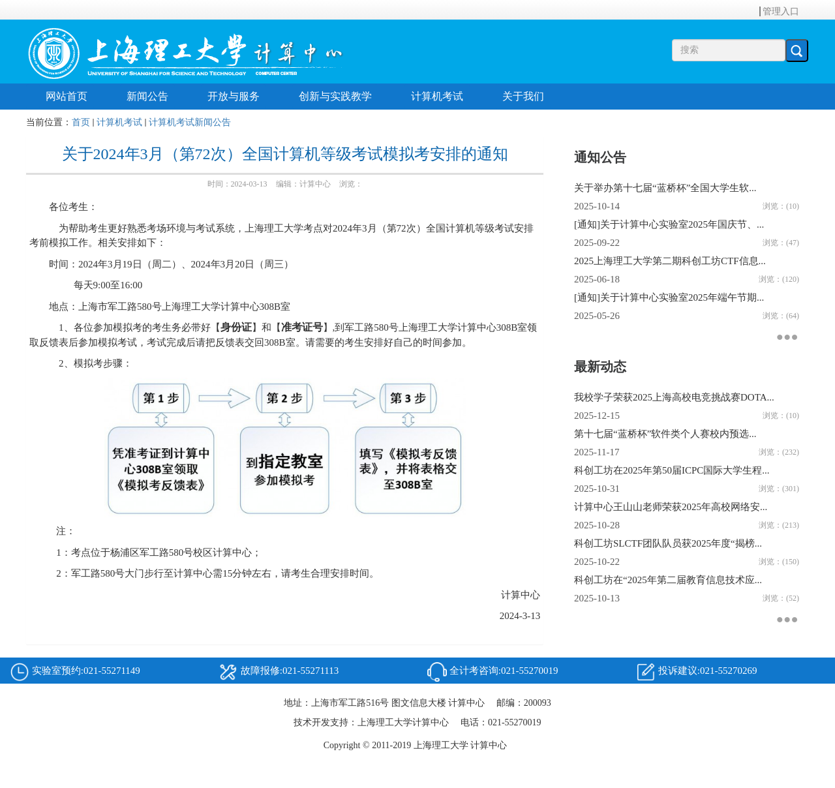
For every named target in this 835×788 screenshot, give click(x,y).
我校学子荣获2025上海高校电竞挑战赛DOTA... (674, 397)
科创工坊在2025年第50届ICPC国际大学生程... (672, 470)
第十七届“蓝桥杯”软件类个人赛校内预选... (665, 434)
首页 (81, 122)
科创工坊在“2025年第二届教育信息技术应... (668, 580)
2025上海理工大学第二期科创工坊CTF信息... (670, 261)
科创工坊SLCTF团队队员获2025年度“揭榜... (668, 543)
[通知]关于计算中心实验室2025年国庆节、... (669, 224)
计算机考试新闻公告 (190, 122)
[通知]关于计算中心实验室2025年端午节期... (669, 297)
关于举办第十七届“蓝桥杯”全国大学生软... (665, 188)
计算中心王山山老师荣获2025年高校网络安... (670, 507)
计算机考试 (119, 122)
